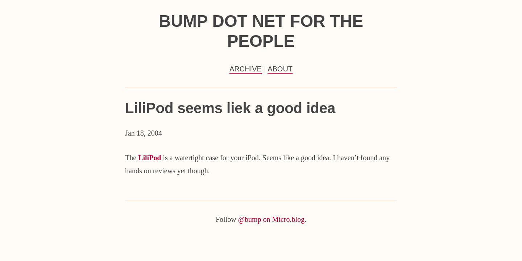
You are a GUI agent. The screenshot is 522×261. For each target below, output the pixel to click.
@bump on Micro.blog (271, 219)
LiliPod (149, 158)
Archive (245, 69)
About (280, 69)
